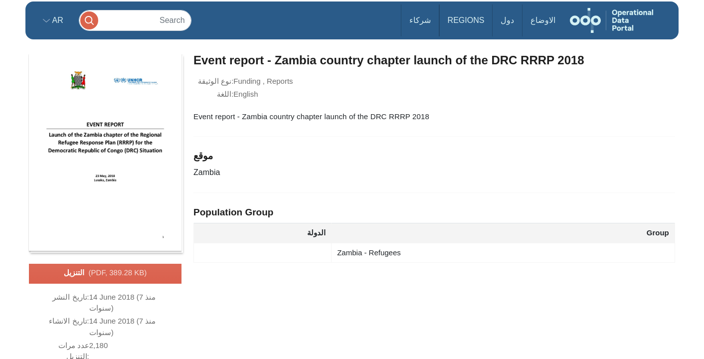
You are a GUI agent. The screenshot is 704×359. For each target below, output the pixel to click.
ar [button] (56, 20)
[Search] (135, 20)
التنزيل (105, 273)
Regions (466, 20)
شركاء (420, 20)
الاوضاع (542, 20)
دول (507, 20)
